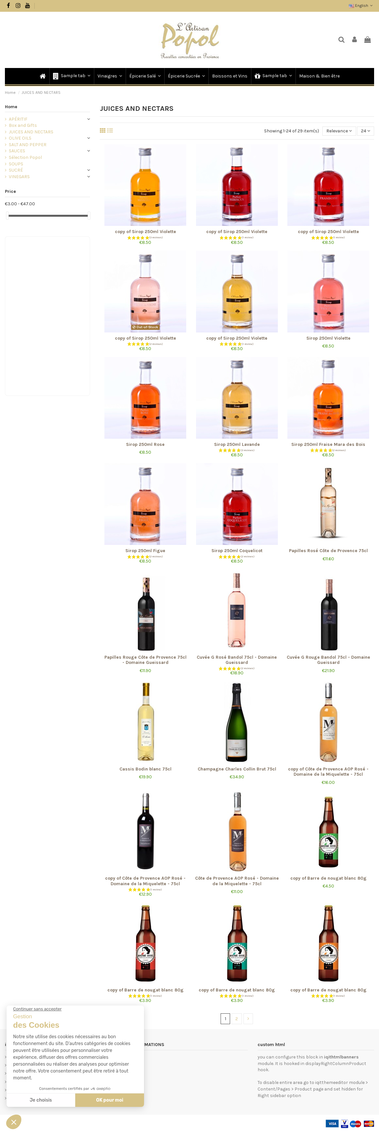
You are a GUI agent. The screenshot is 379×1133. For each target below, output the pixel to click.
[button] (71, 76)
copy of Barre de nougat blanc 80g (328, 878)
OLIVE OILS (20, 138)
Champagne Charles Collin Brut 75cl (237, 769)
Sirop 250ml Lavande (237, 444)
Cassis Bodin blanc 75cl (145, 769)
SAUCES (17, 151)
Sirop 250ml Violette (328, 338)
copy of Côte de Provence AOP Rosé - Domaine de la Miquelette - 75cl (328, 771)
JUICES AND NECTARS (31, 132)
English (361, 5)
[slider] (7, 215)
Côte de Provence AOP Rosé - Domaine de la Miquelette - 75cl (237, 881)
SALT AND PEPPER (27, 144)
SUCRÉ (16, 170)
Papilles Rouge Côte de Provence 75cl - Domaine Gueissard (145, 660)
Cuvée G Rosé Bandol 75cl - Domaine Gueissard (237, 660)
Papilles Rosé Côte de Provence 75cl (328, 550)
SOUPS (16, 164)
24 (365, 131)
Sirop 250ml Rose (145, 444)
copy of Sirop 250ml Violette (145, 231)
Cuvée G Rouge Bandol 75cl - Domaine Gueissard (328, 660)
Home (11, 107)
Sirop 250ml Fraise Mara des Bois (328, 444)
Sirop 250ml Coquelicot (236, 550)
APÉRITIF (18, 119)
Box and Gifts (23, 125)
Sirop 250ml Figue (145, 550)
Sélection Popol (25, 157)
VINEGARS (19, 176)
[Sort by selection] (339, 131)
